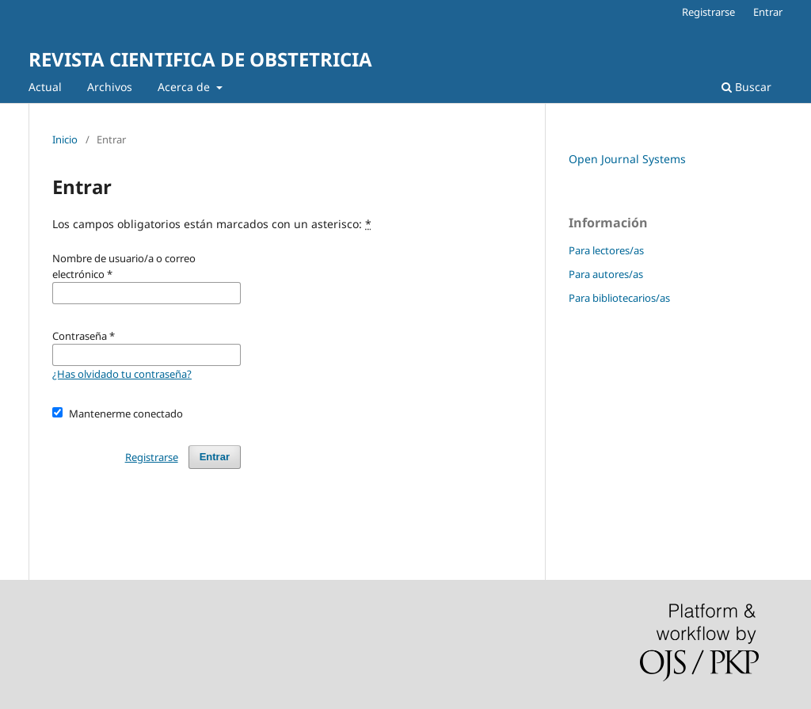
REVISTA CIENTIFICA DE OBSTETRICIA (200, 59)
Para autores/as (606, 274)
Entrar (767, 12)
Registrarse (708, 12)
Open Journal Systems (627, 158)
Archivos (109, 86)
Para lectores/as (606, 250)
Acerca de (185, 86)
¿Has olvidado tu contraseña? (122, 374)
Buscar (746, 86)
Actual (45, 86)
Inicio (65, 139)
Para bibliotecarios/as (619, 298)
